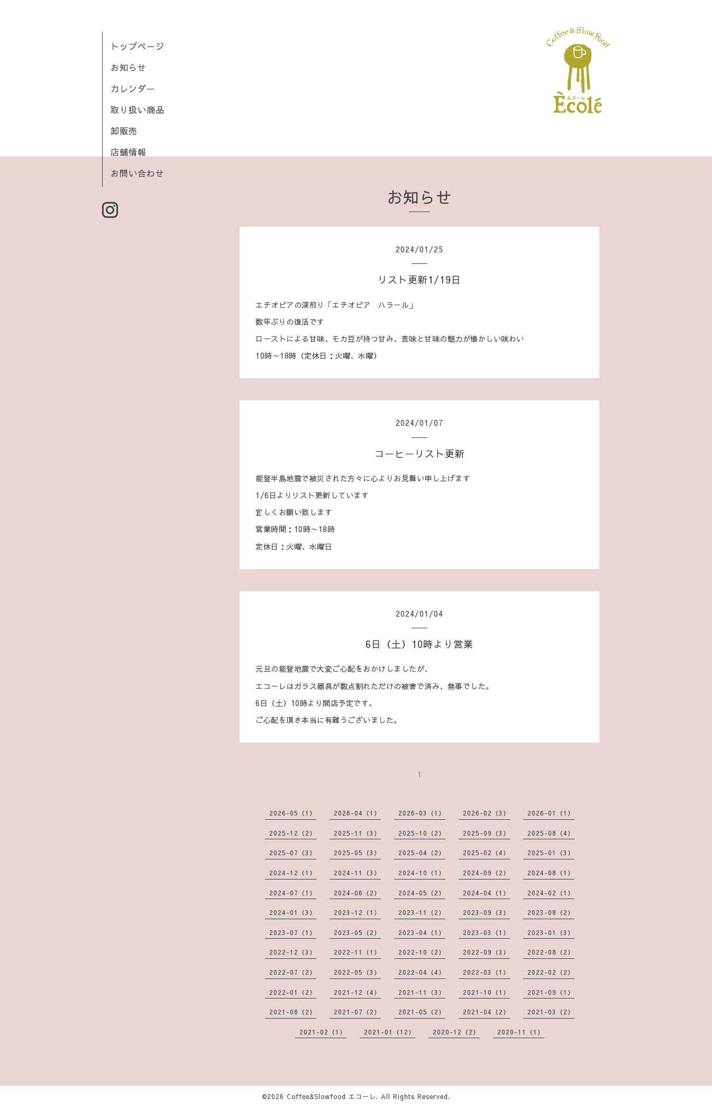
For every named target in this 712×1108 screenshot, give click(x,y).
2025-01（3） (550, 852)
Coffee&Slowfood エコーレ (331, 1096)
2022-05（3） (357, 972)
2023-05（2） (357, 932)
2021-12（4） (357, 992)
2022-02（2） (550, 972)
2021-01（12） (389, 1032)
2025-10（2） (421, 833)
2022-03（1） (486, 972)
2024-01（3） (292, 912)
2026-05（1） (292, 813)
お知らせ (129, 67)
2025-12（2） (292, 833)
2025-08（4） (550, 833)
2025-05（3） (357, 852)
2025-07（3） (292, 852)
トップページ (138, 46)
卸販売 (124, 130)
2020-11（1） (520, 1032)
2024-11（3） (357, 872)
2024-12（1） (292, 872)
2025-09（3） (486, 833)
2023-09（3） (486, 912)
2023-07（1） (292, 932)
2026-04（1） (357, 813)
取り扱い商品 (138, 109)
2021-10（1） (486, 992)
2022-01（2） (292, 992)
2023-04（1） (421, 932)
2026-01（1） (550, 813)
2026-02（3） (486, 813)
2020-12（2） (456, 1032)
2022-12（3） (292, 952)
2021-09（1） (550, 992)
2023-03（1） (486, 932)
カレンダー (133, 88)
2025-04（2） (421, 852)
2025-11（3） (357, 833)
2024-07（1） (292, 893)
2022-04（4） (421, 972)
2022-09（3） (486, 952)
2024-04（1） (486, 893)
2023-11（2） (421, 912)
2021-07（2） (357, 1012)
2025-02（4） (486, 852)
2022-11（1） (357, 952)
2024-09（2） (486, 872)
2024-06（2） (357, 893)
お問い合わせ (138, 173)
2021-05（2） (421, 1012)
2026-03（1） (421, 813)
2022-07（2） (292, 972)
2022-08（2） (550, 952)
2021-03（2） (550, 1012)
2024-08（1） (550, 872)
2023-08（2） (550, 912)
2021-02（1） (322, 1032)
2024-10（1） (421, 872)
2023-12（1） (357, 912)
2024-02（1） (550, 893)
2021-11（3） (421, 992)
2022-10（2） (421, 952)
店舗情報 (129, 152)
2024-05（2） (421, 893)
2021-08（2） (292, 1012)
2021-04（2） (486, 1012)
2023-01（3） (550, 932)
